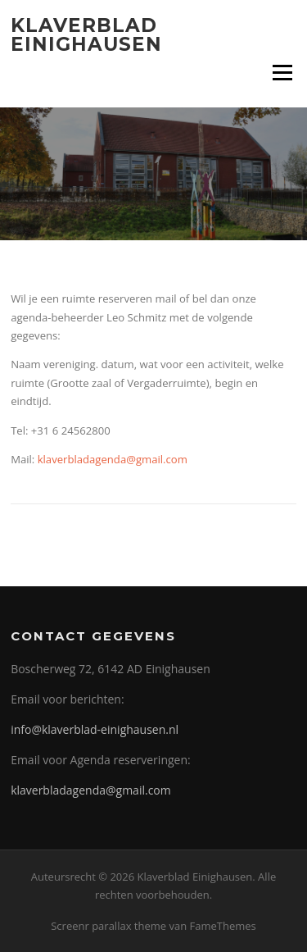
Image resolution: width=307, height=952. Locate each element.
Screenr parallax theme (108, 925)
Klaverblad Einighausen (86, 35)
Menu (282, 72)
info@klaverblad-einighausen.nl (94, 729)
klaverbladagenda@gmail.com (112, 459)
